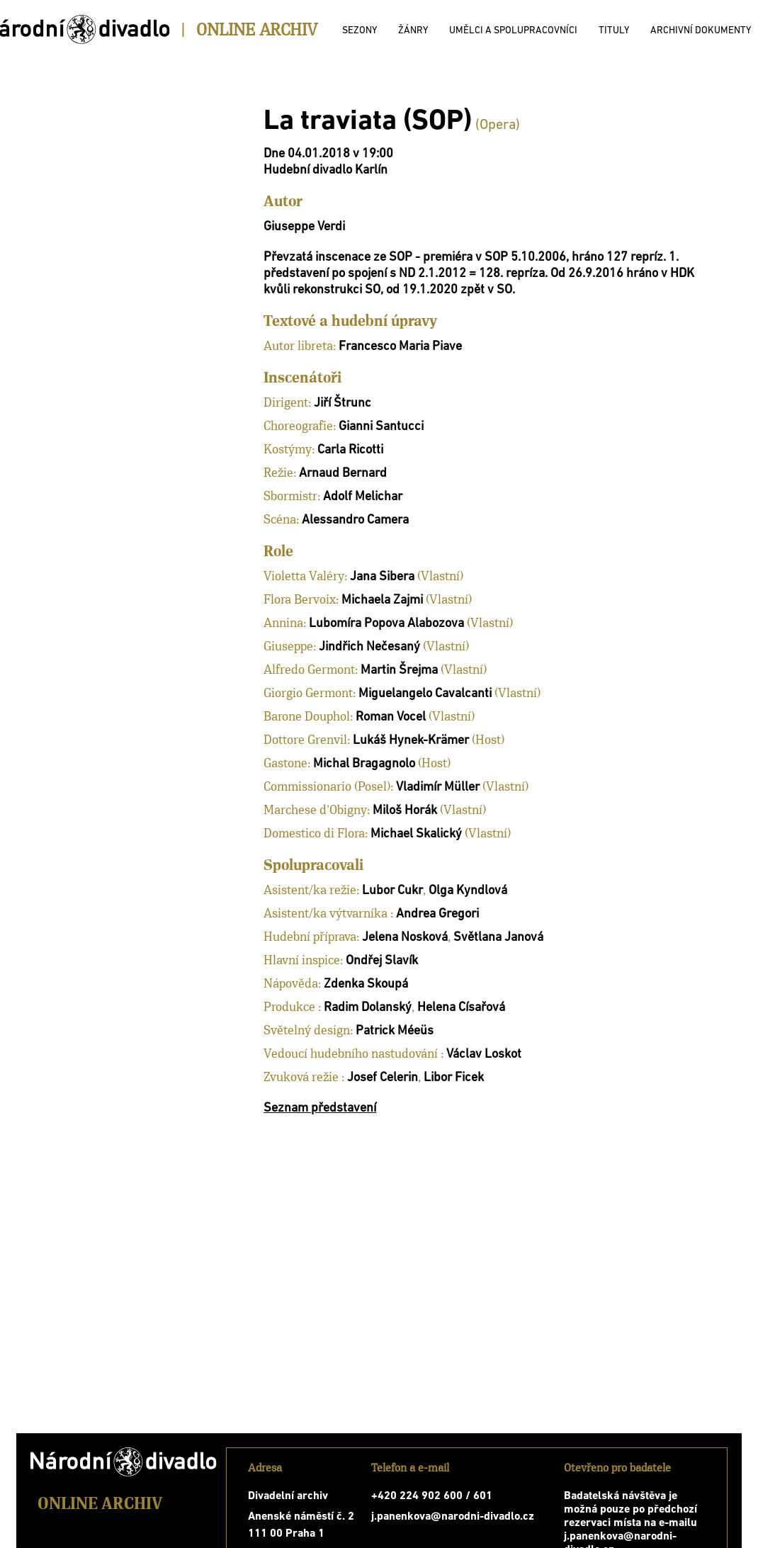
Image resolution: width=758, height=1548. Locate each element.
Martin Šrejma (399, 670)
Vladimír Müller (438, 787)
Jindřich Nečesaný (369, 647)
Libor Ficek (454, 1078)
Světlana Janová (498, 937)
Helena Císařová (461, 1008)
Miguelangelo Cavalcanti (425, 694)
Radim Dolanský (368, 1008)
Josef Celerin (382, 1078)
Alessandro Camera (355, 520)
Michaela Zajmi (382, 600)
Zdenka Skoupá (366, 984)
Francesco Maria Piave (400, 347)
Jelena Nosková (405, 937)
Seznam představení (320, 1108)
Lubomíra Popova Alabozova (386, 624)
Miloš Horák (405, 811)
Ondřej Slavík (382, 961)
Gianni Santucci (381, 427)
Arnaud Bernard (343, 473)
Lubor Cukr (392, 891)
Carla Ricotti (350, 450)
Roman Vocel (391, 717)
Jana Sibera (382, 577)
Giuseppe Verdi (304, 227)
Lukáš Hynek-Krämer (411, 740)
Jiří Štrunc (342, 403)
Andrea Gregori (437, 914)
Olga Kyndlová (468, 891)
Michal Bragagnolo (364, 764)
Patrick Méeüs (395, 1031)
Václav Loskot (483, 1054)
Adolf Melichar (362, 497)
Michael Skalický (416, 834)
